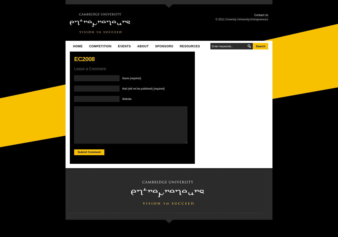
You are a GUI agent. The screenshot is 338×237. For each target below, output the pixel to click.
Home (78, 46)
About (143, 46)
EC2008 (84, 59)
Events (124, 46)
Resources (190, 46)
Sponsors (164, 46)
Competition (100, 46)
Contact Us (261, 15)
